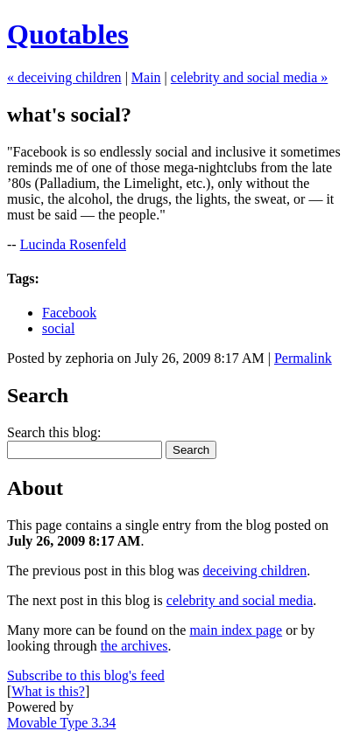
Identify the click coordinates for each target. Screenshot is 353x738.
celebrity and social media (239, 600)
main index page (235, 630)
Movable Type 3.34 (61, 722)
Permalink (303, 358)
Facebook (69, 312)
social (58, 328)
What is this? (48, 691)
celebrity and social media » (249, 77)
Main (146, 77)
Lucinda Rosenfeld (73, 244)
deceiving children (255, 570)
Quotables (68, 34)
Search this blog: (54, 432)
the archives (134, 645)
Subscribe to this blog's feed (86, 675)
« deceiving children (64, 77)
